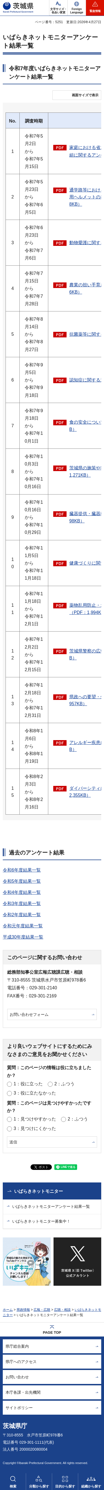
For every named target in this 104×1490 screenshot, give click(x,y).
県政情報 (23, 1310)
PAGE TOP (52, 1332)
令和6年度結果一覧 (22, 870)
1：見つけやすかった (35, 1119)
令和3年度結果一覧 (22, 903)
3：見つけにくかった (35, 1128)
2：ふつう (64, 1083)
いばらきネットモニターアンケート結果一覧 (51, 1206)
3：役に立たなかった (35, 1093)
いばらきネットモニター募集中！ (41, 1221)
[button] (77, 8)
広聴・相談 (62, 1310)
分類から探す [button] (39, 1486)
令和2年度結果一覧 (22, 914)
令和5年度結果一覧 (22, 881)
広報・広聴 (42, 1310)
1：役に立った (28, 1083)
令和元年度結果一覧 (23, 925)
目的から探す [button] (65, 1486)
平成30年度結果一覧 (23, 937)
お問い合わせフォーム (29, 1014)
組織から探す (91, 1486)
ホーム (8, 1310)
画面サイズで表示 (85, 95)
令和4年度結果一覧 (22, 892)
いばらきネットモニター (38, 1191)
